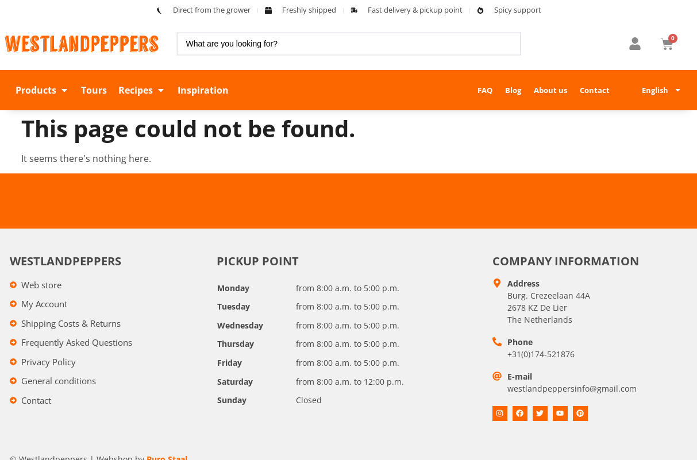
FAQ (484, 90)
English (661, 89)
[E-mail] (497, 376)
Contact (595, 90)
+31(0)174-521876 (541, 354)
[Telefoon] (497, 341)
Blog (513, 90)
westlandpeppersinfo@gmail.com (572, 388)
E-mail (519, 376)
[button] (42, 90)
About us (550, 90)
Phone (520, 342)
